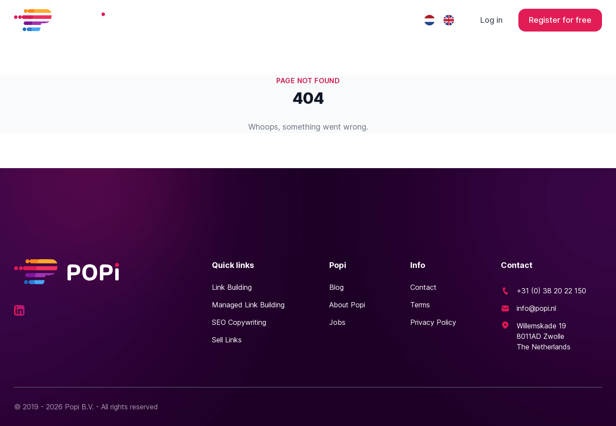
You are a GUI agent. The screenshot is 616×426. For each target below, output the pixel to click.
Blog (336, 287)
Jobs (337, 322)
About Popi (347, 304)
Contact (388, 20)
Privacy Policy (433, 322)
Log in (491, 20)
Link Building (232, 287)
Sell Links (227, 339)
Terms (420, 304)
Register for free (560, 20)
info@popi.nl (536, 308)
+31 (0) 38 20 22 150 (551, 290)
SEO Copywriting (239, 322)
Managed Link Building (311, 20)
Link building (227, 20)
